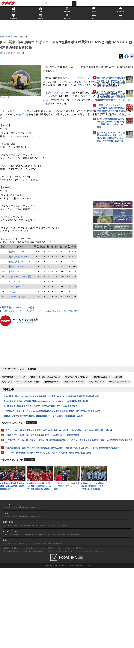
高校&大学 (25, 587)
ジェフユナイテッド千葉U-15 (20, 129)
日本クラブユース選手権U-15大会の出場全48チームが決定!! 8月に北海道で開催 (43, 483)
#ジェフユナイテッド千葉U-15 (15, 404)
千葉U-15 (15, 294)
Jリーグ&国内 (15, 587)
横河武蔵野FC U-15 (21, 283)
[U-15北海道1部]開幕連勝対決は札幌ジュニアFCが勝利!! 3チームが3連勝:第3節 (42, 444)
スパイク (44, 587)
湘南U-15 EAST (19, 288)
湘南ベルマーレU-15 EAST (32, 133)
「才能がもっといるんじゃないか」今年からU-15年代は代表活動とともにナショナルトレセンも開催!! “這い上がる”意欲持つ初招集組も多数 (46, 489)
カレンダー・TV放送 (39, 623)
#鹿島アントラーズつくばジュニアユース (46, 399)
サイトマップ (39, 628)
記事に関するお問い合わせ (33, 631)
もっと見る (33, 467)
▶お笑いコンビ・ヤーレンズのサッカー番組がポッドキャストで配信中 (40, 333)
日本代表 (6, 587)
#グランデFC (70, 404)
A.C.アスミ (16, 303)
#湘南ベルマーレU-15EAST (61, 409)
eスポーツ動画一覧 (73, 614)
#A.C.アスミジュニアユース (33, 414)
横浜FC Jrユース (19, 273)
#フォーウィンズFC (11, 414)
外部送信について (82, 628)
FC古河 (70, 133)
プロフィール (19, 345)
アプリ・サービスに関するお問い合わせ (59, 631)
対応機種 (6, 628)
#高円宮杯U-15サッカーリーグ (15, 399)
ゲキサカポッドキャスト (60, 605)
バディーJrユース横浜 (22, 298)
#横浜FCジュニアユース (40, 404)
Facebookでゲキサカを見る (108, 190)
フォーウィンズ (18, 318)
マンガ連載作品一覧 (28, 614)
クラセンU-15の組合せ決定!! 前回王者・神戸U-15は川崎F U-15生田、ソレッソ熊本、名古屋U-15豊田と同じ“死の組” (46, 476)
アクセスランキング (24, 623)
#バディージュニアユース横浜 (15, 409)
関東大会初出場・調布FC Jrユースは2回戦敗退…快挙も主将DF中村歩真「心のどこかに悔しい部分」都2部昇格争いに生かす (46, 497)
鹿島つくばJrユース (21, 278)
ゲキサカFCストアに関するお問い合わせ (89, 631)
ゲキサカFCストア (9, 623)
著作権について (17, 628)
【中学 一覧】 (17, 53)
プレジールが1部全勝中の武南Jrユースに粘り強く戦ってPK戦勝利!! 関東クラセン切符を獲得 (45, 505)
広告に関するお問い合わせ (12, 631)
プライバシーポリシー (64, 628)
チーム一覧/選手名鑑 (55, 623)
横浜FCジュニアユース (16, 111)
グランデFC (63, 100)
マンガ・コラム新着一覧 (11, 614)
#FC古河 (57, 404)
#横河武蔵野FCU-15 (38, 409)
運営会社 (29, 628)
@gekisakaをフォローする (108, 184)
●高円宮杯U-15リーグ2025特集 (18, 329)
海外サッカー (35, 587)
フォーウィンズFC (11, 114)
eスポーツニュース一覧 (57, 614)
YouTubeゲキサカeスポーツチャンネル (37, 605)
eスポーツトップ (42, 614)
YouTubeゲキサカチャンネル (12, 605)
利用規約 (51, 628)
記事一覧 (31, 345)
